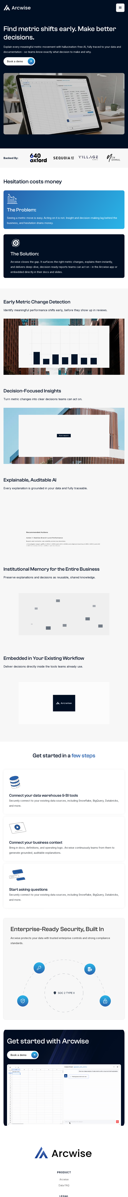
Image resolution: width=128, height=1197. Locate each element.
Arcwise (64, 1179)
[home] (32, 8)
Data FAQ (64, 1185)
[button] (120, 8)
